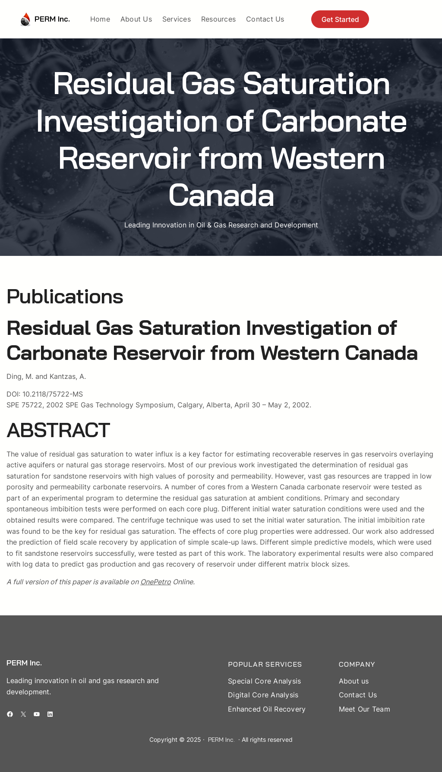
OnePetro (155, 581)
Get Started (340, 19)
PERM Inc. (52, 19)
